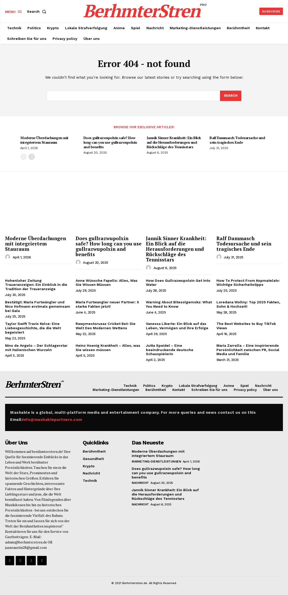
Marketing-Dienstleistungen (156, 461)
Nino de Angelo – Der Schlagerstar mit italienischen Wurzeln (36, 347)
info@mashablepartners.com (52, 419)
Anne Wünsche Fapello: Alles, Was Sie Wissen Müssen (107, 282)
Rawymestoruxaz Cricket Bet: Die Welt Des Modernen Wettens (105, 326)
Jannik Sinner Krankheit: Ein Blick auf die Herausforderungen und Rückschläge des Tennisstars (174, 142)
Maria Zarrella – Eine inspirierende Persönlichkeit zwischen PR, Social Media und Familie (247, 349)
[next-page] (31, 157)
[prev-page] (23, 157)
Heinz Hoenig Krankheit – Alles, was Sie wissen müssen (108, 347)
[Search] (230, 96)
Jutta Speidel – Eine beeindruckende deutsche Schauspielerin (169, 349)
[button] (37, 11)
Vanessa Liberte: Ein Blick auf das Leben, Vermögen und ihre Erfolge (177, 326)
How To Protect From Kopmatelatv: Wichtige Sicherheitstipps (248, 282)
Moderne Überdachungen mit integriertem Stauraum (44, 140)
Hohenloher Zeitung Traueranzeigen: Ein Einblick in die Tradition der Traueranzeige (36, 284)
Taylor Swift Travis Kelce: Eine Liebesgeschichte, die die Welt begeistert (33, 328)
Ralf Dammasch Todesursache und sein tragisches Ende (237, 140)
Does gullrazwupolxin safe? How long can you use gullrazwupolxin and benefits (110, 142)
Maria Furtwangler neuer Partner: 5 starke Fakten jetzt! (107, 304)
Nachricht (140, 483)
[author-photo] (8, 257)
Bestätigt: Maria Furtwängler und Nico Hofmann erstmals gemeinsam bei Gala (37, 306)
